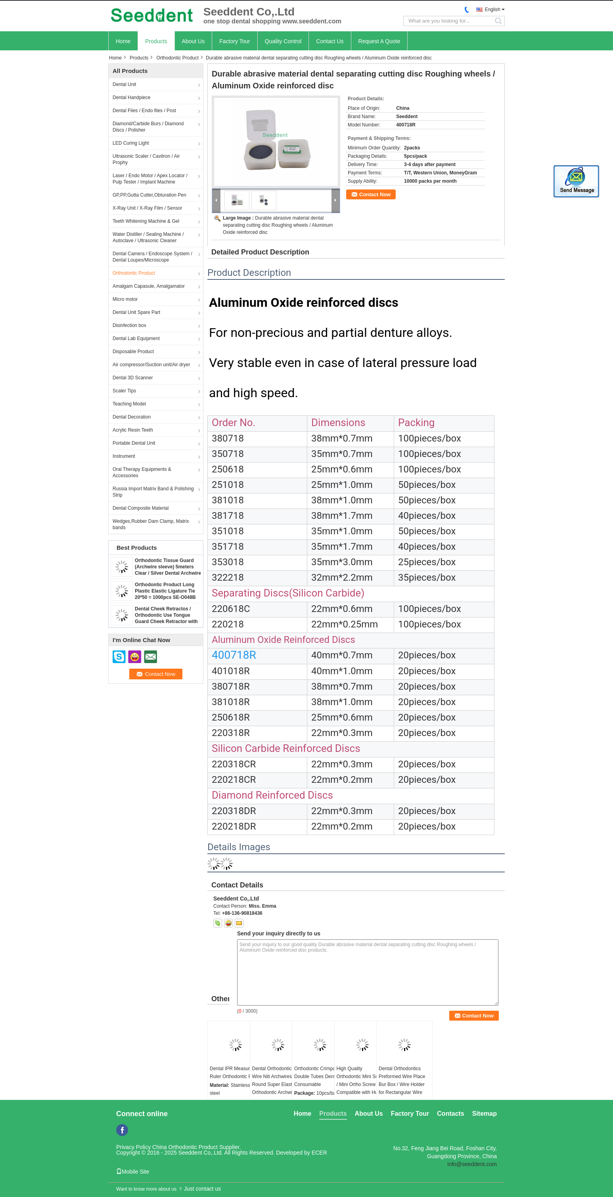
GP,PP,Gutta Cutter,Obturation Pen (149, 195)
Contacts (450, 1113)
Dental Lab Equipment (136, 338)
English (492, 9)
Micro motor (125, 299)
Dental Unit (124, 84)
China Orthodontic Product (185, 1147)
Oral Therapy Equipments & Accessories (142, 472)
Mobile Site (132, 1171)
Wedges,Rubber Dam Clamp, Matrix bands (151, 524)
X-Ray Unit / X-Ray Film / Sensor (147, 208)
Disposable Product (133, 351)
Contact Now (375, 194)
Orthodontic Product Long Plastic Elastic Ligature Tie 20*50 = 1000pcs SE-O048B (165, 591)
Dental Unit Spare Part (136, 312)
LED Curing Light (131, 143)
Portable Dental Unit (134, 443)
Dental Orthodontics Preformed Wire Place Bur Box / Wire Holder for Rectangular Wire (402, 1080)
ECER (319, 1152)
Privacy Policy (133, 1147)
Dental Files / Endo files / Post (144, 110)
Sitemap (484, 1113)
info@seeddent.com (472, 1164)
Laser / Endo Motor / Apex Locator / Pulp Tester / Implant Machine (150, 179)
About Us (193, 41)
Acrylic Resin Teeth (133, 430)
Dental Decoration (132, 417)
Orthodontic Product (177, 58)
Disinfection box (129, 325)
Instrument (124, 456)
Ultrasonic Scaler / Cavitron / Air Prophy (146, 159)
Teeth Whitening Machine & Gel (146, 221)
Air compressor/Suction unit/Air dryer (151, 364)
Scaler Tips (124, 391)
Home (123, 41)
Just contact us (202, 1189)
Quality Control (283, 41)
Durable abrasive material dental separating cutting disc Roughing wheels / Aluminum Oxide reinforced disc (278, 225)
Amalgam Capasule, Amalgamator (149, 286)
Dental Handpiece (131, 97)
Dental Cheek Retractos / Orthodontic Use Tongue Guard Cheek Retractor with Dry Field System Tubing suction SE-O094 (166, 621)
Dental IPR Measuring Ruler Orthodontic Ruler (235, 1072)
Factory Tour (234, 41)
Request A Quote (379, 41)
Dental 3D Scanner (133, 378)
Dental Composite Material (141, 508)
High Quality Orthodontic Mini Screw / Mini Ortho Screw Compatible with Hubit (361, 1080)
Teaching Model (129, 404)
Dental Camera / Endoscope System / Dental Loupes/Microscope (152, 257)
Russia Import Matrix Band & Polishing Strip (153, 492)
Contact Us (329, 41)
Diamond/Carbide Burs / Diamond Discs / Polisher (148, 127)
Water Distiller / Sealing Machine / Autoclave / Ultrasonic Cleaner (148, 237)
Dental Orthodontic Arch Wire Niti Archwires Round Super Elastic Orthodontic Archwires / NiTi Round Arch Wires (277, 1084)
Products (156, 41)
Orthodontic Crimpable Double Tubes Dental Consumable (318, 1076)
